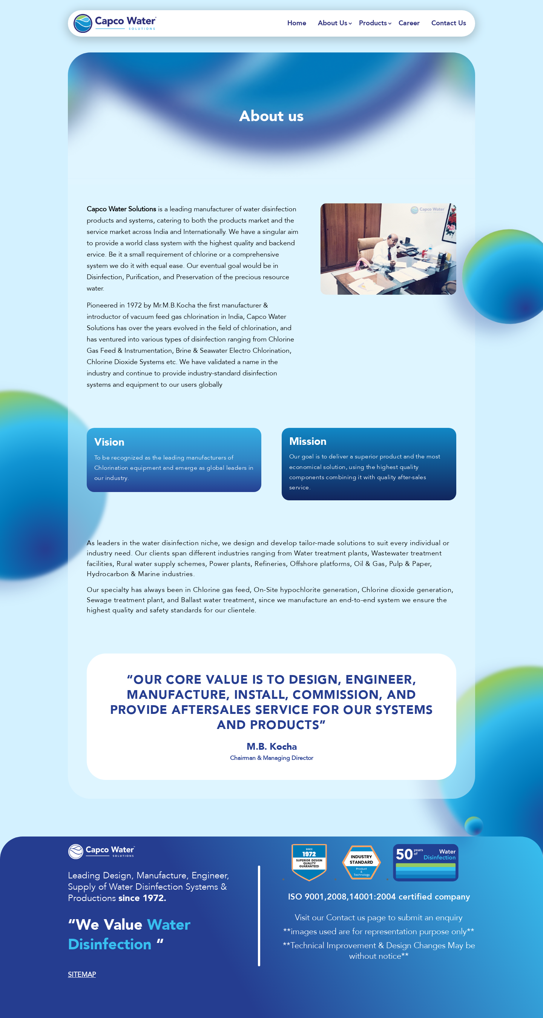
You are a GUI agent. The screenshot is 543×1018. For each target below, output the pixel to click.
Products (373, 23)
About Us (332, 23)
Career (409, 23)
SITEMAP (82, 974)
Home (296, 23)
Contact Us (448, 23)
